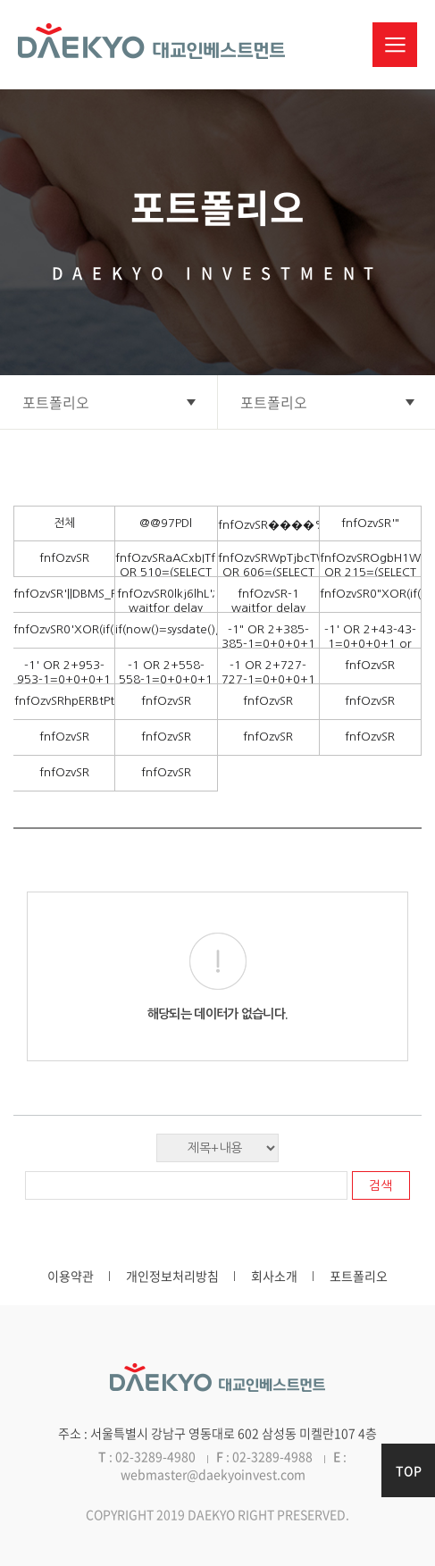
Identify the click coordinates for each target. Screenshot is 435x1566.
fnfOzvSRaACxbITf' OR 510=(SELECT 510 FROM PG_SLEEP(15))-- (165, 579)
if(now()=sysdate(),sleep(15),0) (165, 629)
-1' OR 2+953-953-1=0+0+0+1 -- (64, 679)
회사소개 (274, 1276)
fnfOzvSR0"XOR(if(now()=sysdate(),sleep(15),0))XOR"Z (370, 593)
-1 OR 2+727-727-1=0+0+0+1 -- (268, 679)
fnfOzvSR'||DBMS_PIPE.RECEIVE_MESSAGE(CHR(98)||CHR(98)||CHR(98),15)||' (63, 593)
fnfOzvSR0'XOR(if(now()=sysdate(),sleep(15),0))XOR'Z (63, 629)
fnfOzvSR (64, 558)
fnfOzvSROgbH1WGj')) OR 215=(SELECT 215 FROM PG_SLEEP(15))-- (370, 579)
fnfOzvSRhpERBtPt (64, 701)
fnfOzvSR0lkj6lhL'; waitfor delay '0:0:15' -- (166, 608)
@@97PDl (165, 523)
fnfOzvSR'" (370, 523)
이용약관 (70, 1276)
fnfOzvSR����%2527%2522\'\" (268, 525)
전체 (64, 523)
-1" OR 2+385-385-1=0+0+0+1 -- (268, 644)
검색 (380, 1185)
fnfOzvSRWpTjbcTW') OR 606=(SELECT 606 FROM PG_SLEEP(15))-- (268, 579)
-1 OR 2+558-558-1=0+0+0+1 (166, 672)
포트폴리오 (359, 1276)
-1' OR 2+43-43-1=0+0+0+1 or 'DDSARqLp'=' (370, 644)
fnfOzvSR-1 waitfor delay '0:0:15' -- (268, 608)
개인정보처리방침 (172, 1276)
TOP (409, 1470)
